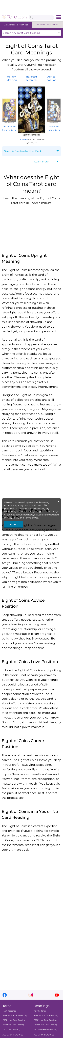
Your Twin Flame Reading (45, 1029)
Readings (42, 1006)
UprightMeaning (12, 78)
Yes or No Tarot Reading (13, 1025)
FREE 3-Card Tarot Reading (15, 1015)
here (30, 514)
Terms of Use (31, 517)
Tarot (7, 1006)
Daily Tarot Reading (11, 1029)
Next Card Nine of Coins (53, 126)
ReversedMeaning (31, 78)
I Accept (13, 524)
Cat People (23, 139)
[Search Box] (41, 17)
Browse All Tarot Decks (47, 24)
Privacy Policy (11, 517)
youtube (57, 995)
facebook (5, 995)
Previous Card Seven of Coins (9, 126)
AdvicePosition (51, 78)
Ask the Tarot (40, 1011)
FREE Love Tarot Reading (14, 1020)
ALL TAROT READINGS (13, 1035)
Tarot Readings (9, 1011)
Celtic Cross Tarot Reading (45, 1025)
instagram (31, 995)
